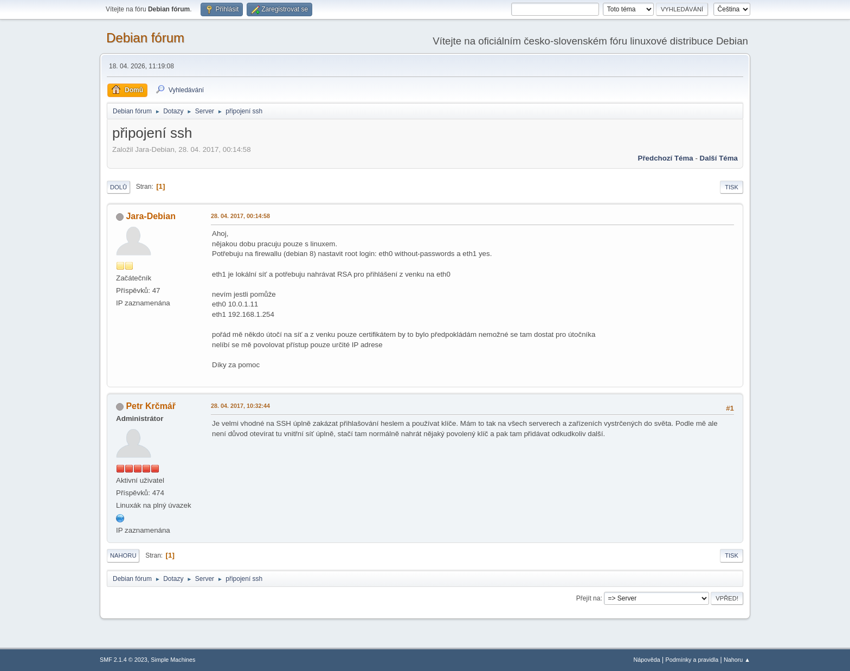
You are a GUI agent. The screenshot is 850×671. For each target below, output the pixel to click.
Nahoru (123, 555)
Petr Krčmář (151, 406)
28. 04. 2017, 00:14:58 (240, 216)
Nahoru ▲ (737, 659)
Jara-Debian (151, 216)
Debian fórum (145, 37)
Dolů (118, 187)
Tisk (731, 187)
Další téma (719, 158)
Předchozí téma (665, 158)
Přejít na (588, 598)
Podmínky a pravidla (692, 659)
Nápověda (647, 659)
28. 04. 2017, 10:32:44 (240, 405)
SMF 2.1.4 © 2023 (123, 659)
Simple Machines (173, 659)
